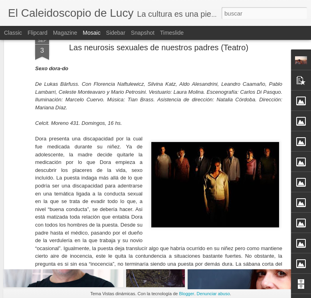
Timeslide (172, 33)
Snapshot (143, 33)
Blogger (186, 293)
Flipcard (38, 33)
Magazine (65, 33)
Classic (13, 33)
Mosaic (91, 33)
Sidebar (115, 33)
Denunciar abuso (213, 293)
